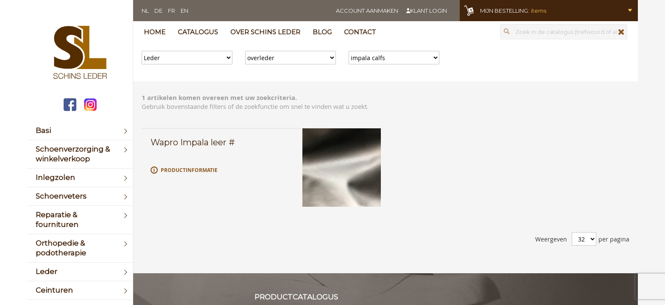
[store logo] (80, 53)
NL (145, 10)
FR (171, 10)
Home (154, 32)
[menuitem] (80, 131)
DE (158, 10)
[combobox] (563, 31)
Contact (360, 32)
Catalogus (198, 32)
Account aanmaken (367, 10)
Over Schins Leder (265, 32)
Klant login (428, 10)
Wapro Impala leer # (193, 142)
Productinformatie (189, 170)
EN (184, 10)
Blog (322, 32)
